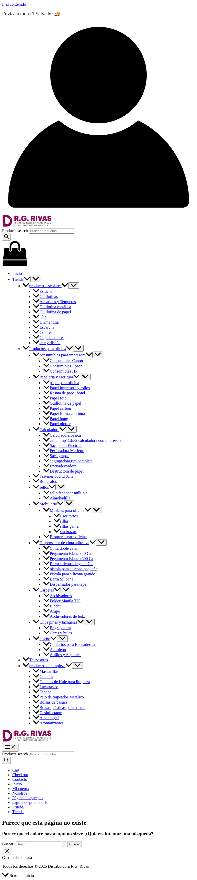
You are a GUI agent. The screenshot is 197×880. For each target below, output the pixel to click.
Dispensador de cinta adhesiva (64, 543)
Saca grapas (56, 456)
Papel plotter (57, 424)
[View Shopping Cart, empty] (98, 254)
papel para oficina (61, 383)
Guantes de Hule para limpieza (61, 681)
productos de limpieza (47, 666)
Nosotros (19, 793)
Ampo (51, 611)
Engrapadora (57, 628)
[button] (27, 279)
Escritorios (65, 516)
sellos (44, 487)
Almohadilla (56, 498)
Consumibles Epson (63, 366)
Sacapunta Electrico (63, 445)
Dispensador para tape (64, 584)
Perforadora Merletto (63, 450)
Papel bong (55, 418)
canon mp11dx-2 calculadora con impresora (82, 440)
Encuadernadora (59, 466)
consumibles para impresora (62, 355)
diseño (45, 639)
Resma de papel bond (64, 393)
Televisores (35, 660)
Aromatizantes (48, 723)
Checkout (20, 775)
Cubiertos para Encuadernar (69, 644)
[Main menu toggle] (10, 747)
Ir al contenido (14, 4)
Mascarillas (45, 671)
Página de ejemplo (27, 798)
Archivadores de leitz (64, 616)
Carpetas (47, 590)
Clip (40, 317)
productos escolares (45, 286)
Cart (15, 770)
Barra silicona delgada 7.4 (68, 564)
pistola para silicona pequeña (70, 569)
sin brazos (64, 531)
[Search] (6, 237)
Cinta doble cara (60, 548)
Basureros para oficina (65, 537)
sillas (60, 521)
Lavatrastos (45, 687)
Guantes (43, 676)
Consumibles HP (60, 371)
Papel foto (54, 398)
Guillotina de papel (52, 312)
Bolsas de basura (50, 702)
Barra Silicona (58, 579)
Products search (15, 230)
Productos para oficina (48, 348)
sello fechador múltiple (65, 493)
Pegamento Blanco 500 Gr (68, 558)
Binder (52, 606)
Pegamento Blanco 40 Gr (67, 553)
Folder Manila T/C (62, 601)
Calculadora (49, 429)
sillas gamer (66, 526)
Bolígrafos (45, 481)
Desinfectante (47, 713)
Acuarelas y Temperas (54, 301)
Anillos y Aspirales (62, 655)
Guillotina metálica (52, 307)
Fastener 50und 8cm (53, 476)
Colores (42, 332)
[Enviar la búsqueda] (64, 844)
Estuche (43, 291)
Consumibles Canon (63, 361)
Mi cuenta (20, 788)
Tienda (21, 279)
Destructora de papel (63, 471)
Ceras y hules (57, 633)
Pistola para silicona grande (69, 574)
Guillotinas (45, 296)
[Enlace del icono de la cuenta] (98, 212)
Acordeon (54, 649)
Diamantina (46, 322)
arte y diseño (47, 343)
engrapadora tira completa (68, 461)
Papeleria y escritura (56, 377)
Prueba (18, 807)
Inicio (17, 273)
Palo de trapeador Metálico (58, 697)
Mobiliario (48, 504)
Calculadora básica (62, 435)
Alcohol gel (46, 718)
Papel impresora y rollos (66, 388)
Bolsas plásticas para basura (59, 707)
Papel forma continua (64, 413)
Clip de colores (48, 337)
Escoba (42, 692)
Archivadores (57, 596)
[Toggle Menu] (35, 279)
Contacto (19, 779)
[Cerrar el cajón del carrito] (7, 851)
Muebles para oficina (67, 510)
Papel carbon (57, 408)
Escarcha (43, 327)
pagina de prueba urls (29, 802)
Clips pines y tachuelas (58, 622)
